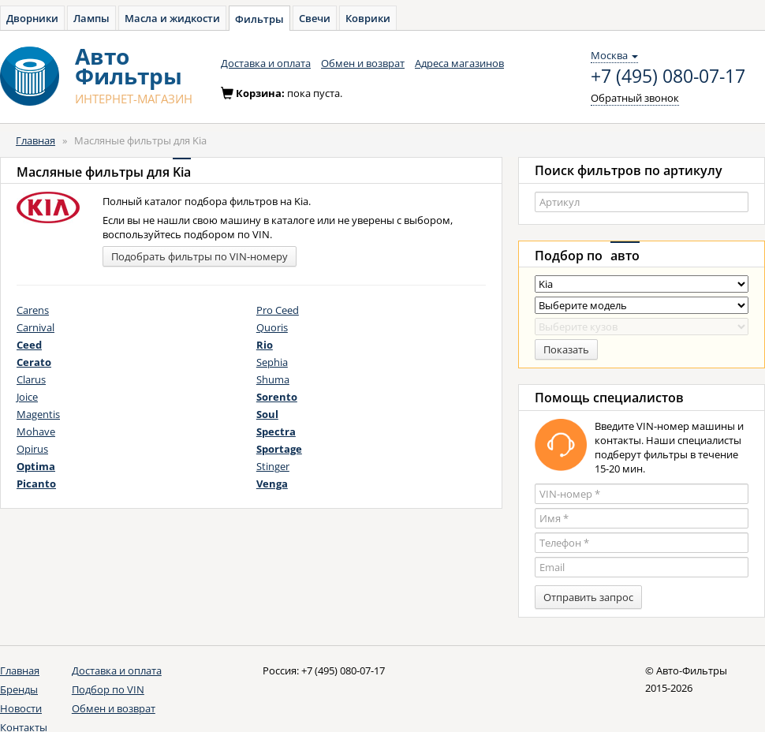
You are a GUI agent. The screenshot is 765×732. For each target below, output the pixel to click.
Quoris (272, 327)
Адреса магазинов (459, 63)
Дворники (32, 18)
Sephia (272, 362)
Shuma (272, 379)
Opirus (32, 449)
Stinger (272, 466)
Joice (27, 397)
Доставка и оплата (266, 63)
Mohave (36, 431)
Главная (35, 140)
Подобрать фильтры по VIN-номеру (199, 256)
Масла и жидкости (172, 18)
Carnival (35, 327)
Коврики (367, 18)
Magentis (38, 414)
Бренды (19, 689)
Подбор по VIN (108, 689)
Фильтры (259, 19)
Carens (33, 310)
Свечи (314, 18)
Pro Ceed (277, 310)
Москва (614, 55)
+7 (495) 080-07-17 (668, 76)
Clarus (31, 379)
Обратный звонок (635, 98)
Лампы (91, 18)
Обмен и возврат (363, 63)
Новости (21, 708)
